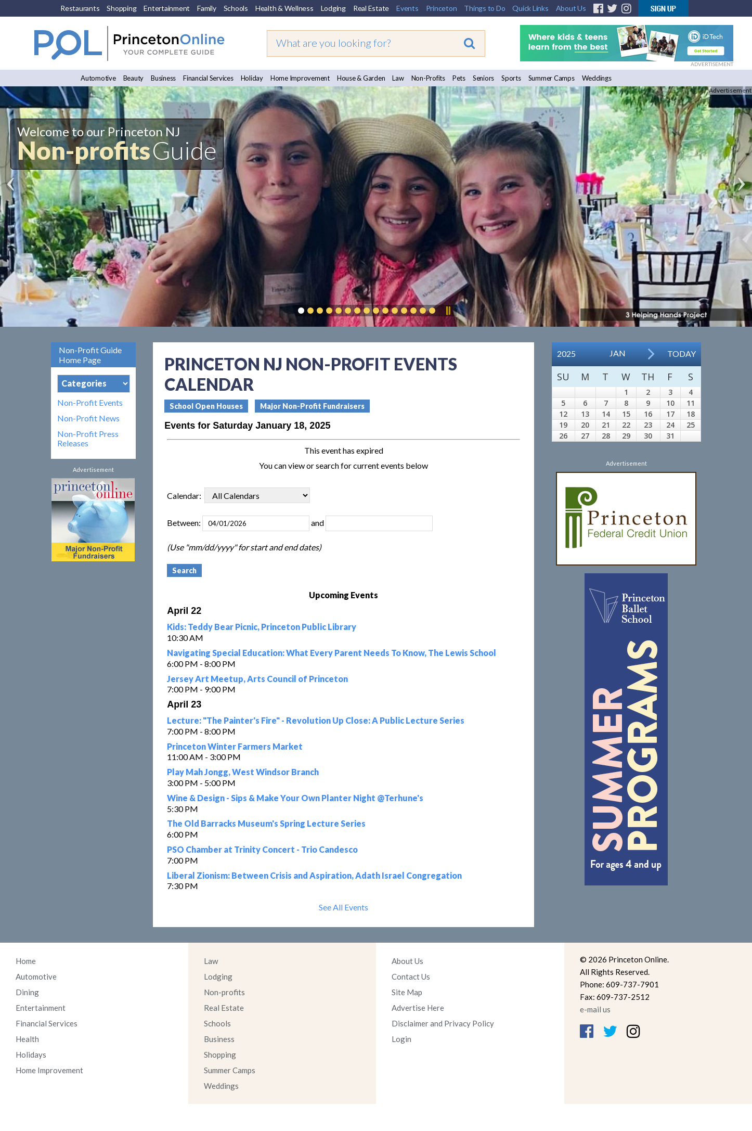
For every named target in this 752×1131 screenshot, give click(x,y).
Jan (618, 353)
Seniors (483, 78)
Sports (511, 78)
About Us (571, 8)
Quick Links (530, 8)
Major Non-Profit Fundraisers (312, 406)
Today (681, 353)
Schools (236, 8)
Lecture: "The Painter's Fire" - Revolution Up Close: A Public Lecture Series (315, 720)
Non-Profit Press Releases (88, 438)
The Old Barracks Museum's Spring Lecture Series (266, 823)
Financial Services (208, 78)
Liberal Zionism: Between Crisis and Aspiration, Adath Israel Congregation (314, 875)
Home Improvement (300, 78)
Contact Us (411, 976)
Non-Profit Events (90, 402)
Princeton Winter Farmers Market (235, 746)
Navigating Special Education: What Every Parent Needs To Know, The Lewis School (331, 653)
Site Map (407, 992)
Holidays (31, 1054)
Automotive (98, 78)
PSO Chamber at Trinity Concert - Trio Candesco (262, 849)
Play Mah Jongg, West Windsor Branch (243, 772)
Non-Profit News (88, 418)
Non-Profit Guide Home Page (90, 355)
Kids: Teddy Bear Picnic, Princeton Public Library (261, 627)
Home (26, 961)
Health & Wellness (284, 8)
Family (206, 8)
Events (407, 8)
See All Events (343, 907)
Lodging (333, 8)
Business (163, 78)
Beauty (133, 78)
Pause (447, 310)
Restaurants (79, 8)
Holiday (252, 78)
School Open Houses (206, 406)
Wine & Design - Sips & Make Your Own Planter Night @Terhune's (295, 798)
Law (398, 78)
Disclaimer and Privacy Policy (443, 1023)
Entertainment (167, 8)
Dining (27, 992)
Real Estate (371, 8)
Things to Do (484, 8)
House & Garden (361, 78)
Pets (458, 78)
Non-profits (224, 992)
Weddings (597, 78)
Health (27, 1039)
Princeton (441, 8)
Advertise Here (418, 1007)
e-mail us (595, 1009)
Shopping (121, 8)
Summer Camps (551, 78)
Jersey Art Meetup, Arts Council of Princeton (257, 679)
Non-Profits (428, 78)
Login (401, 1039)
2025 (566, 353)
